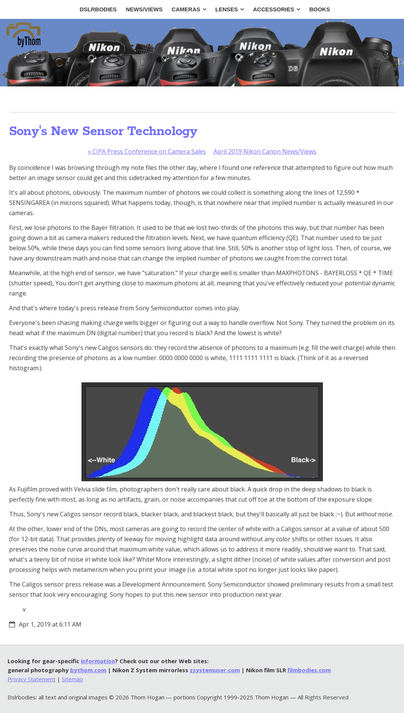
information (98, 661)
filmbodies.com (309, 670)
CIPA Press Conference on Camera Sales (147, 151)
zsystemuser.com (215, 670)
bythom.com (88, 670)
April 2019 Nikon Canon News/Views (265, 151)
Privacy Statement (31, 679)
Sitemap (72, 679)
